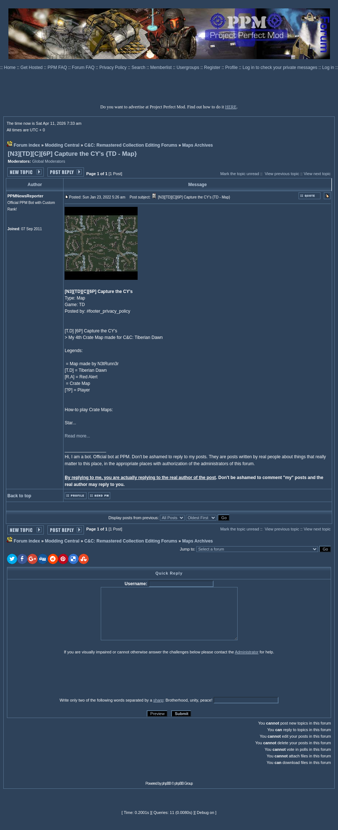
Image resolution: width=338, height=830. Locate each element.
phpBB (166, 783)
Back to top (19, 495)
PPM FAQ (57, 67)
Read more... (77, 436)
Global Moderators (48, 161)
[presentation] (63, 675)
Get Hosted (32, 67)
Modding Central (62, 145)
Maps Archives (197, 145)
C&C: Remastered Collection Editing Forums (130, 145)
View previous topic (282, 173)
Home (10, 67)
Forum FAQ (84, 67)
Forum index (27, 145)
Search (138, 67)
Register (213, 67)
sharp (158, 700)
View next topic (317, 173)
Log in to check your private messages (280, 67)
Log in (328, 67)
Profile (232, 67)
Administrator (246, 652)
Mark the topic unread (239, 173)
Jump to (187, 549)
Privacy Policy (113, 67)
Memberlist (161, 67)
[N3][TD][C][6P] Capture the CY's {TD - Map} (72, 153)
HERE (231, 106)
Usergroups (188, 67)
